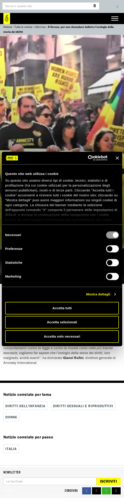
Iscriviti (108, 481)
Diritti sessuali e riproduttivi (83, 406)
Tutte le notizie (23, 27)
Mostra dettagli (98, 294)
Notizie (7, 27)
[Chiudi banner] (117, 158)
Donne (11, 417)
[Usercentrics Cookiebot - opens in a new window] (87, 158)
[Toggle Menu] (114, 18)
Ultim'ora (40, 27)
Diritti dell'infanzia (25, 406)
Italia (11, 448)
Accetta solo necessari (62, 336)
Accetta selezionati (62, 322)
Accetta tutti (62, 308)
